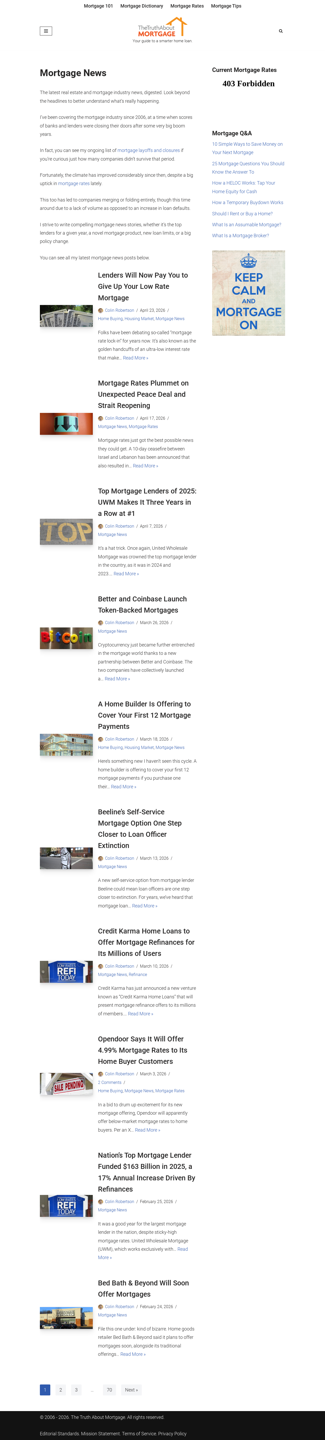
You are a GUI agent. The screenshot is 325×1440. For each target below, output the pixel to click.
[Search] (281, 31)
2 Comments (109, 1082)
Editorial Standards (59, 1433)
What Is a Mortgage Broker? (240, 235)
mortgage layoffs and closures (149, 150)
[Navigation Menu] (46, 31)
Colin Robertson (119, 310)
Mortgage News (170, 318)
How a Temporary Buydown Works (247, 202)
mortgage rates (74, 183)
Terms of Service (139, 1433)
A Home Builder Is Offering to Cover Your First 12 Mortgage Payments (144, 715)
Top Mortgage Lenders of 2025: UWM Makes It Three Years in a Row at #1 (147, 502)
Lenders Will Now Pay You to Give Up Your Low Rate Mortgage (143, 286)
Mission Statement (100, 1433)
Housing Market (139, 318)
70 (109, 1390)
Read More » (135, 358)
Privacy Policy (172, 1433)
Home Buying (110, 318)
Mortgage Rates (187, 6)
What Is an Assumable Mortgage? (246, 224)
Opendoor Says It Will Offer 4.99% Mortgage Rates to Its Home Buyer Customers (142, 1050)
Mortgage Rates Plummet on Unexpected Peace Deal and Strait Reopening (143, 394)
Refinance (138, 974)
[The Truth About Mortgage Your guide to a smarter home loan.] (163, 31)
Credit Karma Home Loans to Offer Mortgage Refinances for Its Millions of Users (146, 942)
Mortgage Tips (226, 6)
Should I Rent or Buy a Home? (242, 213)
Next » (131, 1390)
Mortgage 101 (98, 6)
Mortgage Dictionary (141, 6)
